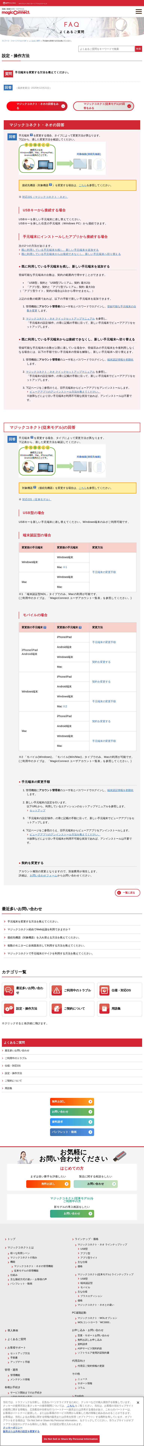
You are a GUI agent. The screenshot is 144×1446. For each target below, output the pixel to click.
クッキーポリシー (12, 1427)
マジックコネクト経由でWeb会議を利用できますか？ (39, 929)
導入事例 (13, 1330)
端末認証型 (86, 1283)
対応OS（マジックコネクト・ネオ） (45, 196)
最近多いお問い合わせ (17, 1050)
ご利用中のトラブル (16, 1058)
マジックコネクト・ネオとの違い (96, 1304)
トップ (11, 1238)
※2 (65, 706)
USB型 (84, 1248)
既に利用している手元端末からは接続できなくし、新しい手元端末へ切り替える (71, 253)
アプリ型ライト (89, 1257)
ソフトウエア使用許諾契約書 (93, 1352)
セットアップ (37, 810)
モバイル (85, 1287)
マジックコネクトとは (21, 1247)
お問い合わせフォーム (43, 875)
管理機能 (15, 1375)
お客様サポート (17, 1347)
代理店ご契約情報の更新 (91, 1365)
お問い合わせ (60, 1111)
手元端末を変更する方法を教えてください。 (34, 921)
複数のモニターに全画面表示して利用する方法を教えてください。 (47, 945)
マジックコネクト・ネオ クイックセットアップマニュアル (60, 318)
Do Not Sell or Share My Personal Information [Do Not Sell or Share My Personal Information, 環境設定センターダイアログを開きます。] (71, 1439)
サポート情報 (85, 1383)
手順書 (14, 1357)
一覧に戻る (129, 892)
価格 (80, 1266)
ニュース (82, 1379)
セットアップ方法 (20, 1353)
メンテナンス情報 (20, 1379)
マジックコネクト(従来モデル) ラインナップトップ (106, 1274)
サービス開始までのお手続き (26, 1392)
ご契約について (13, 1080)
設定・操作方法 (13, 1073)
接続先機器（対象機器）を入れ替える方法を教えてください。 (44, 937)
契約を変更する (101, 661)
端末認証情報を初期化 (120, 359)
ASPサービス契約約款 (90, 1348)
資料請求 (57, 1121)
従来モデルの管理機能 (26, 1270)
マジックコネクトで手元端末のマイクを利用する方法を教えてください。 (51, 953)
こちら (83, 185)
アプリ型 (85, 1253)
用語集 (8, 1088)
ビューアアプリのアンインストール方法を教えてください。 (65, 391)
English (79, 1396)
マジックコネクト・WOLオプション (97, 1318)
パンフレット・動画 (64, 1131)
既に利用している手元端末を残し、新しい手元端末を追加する (60, 249)
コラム (81, 1387)
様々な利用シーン (20, 1253)
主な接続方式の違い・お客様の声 (28, 1279)
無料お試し (59, 1101)
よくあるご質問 (17, 1339)
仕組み (14, 1275)
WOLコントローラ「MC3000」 (95, 1322)
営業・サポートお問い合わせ (93, 1335)
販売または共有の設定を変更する (21, 1431)
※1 (65, 567)
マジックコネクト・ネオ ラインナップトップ (102, 1244)
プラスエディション (91, 1296)
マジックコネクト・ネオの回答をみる (37, 106)
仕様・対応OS (13, 1065)
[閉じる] (138, 1402)
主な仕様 (82, 1262)
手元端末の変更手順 (104, 572)
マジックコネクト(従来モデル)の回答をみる (104, 106)
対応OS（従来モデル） (36, 499)
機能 (12, 1261)
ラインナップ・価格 (86, 1238)
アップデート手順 (20, 1362)
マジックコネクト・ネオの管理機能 (33, 1266)
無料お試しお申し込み (90, 1339)
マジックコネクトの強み (23, 1257)
